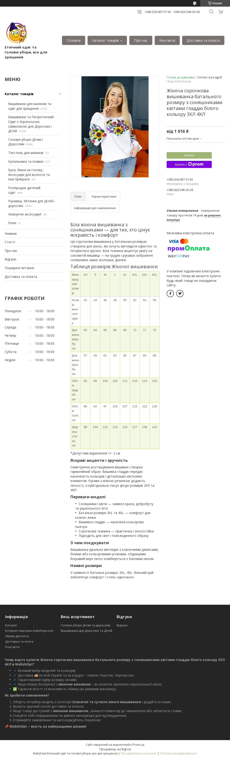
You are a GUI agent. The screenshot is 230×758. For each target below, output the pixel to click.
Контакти (167, 40)
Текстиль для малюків (25, 152)
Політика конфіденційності (178, 753)
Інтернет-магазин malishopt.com (29, 630)
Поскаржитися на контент (139, 753)
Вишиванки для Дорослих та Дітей (86, 630)
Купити (189, 155)
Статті (10, 242)
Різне (12, 223)
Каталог (11, 625)
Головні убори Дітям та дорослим (85, 625)
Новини (11, 233)
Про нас (141, 40)
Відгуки (10, 259)
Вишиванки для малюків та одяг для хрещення (29, 106)
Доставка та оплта (19, 641)
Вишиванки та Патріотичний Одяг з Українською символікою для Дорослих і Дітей (31, 124)
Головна (73, 40)
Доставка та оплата (203, 40)
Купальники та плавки (25, 161)
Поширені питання (19, 268)
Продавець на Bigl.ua (115, 749)
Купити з (189, 164)
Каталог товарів (105, 40)
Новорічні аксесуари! (24, 214)
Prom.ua (138, 744)
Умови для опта (17, 636)
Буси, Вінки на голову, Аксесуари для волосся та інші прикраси (29, 174)
